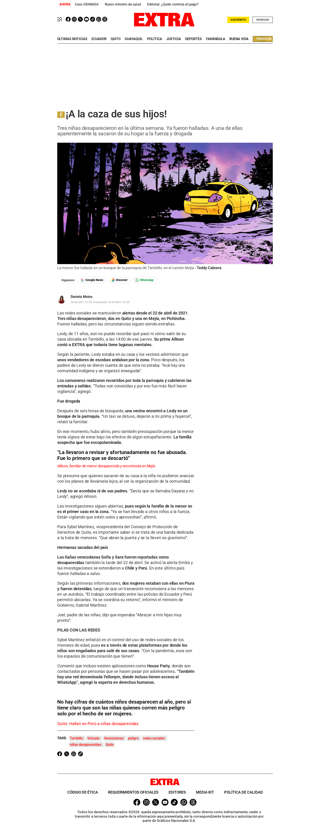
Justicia (173, 39)
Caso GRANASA (86, 4)
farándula (215, 39)
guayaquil (134, 39)
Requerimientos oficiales (133, 792)
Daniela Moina (81, 296)
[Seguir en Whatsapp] (144, 280)
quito (116, 39)
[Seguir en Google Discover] (119, 280)
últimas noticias (72, 39)
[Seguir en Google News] (91, 280)
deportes (193, 39)
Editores (177, 792)
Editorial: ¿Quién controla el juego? (172, 4)
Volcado (93, 738)
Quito (110, 745)
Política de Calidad (243, 792)
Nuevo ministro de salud (123, 4)
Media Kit (205, 792)
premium (264, 39)
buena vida (239, 39)
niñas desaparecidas (85, 745)
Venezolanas (114, 738)
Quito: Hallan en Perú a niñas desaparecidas (97, 723)
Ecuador (99, 39)
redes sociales (154, 738)
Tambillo (76, 738)
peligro (133, 738)
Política (154, 39)
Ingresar (262, 19)
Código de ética (82, 792)
